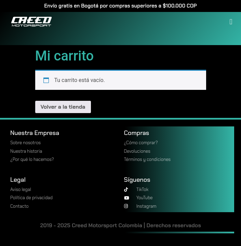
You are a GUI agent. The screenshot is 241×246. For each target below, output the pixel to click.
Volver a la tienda (63, 106)
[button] (231, 21)
